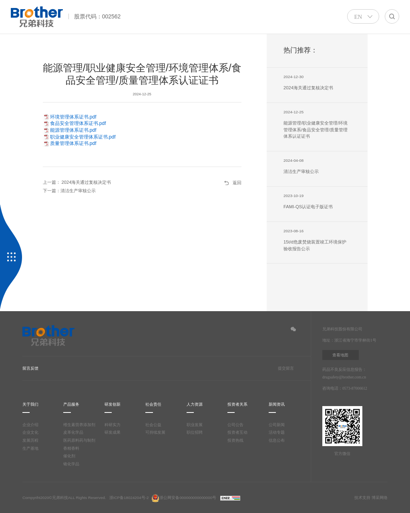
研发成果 (113, 432)
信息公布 (277, 440)
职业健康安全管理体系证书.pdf (83, 137)
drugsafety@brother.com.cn (345, 377)
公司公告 (235, 424)
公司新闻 (277, 424)
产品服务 (71, 404)
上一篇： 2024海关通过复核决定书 (77, 182)
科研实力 (113, 424)
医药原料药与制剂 (79, 440)
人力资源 (195, 404)
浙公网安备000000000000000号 (183, 497)
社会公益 (153, 424)
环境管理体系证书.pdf (73, 117)
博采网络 (380, 497)
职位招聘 (195, 432)
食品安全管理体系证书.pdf (78, 123)
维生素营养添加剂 (79, 424)
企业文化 (30, 432)
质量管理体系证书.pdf (73, 143)
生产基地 (30, 448)
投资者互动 (237, 432)
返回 (237, 182)
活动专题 (277, 432)
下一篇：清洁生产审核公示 (69, 190)
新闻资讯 (277, 404)
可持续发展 (155, 432)
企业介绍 (30, 424)
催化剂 (69, 456)
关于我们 (30, 404)
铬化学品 (71, 464)
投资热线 (235, 440)
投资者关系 (237, 404)
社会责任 (153, 404)
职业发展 (195, 424)
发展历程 (30, 440)
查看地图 (340, 355)
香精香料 (71, 448)
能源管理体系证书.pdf (73, 130)
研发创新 (113, 404)
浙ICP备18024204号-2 (129, 497)
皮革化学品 (73, 432)
